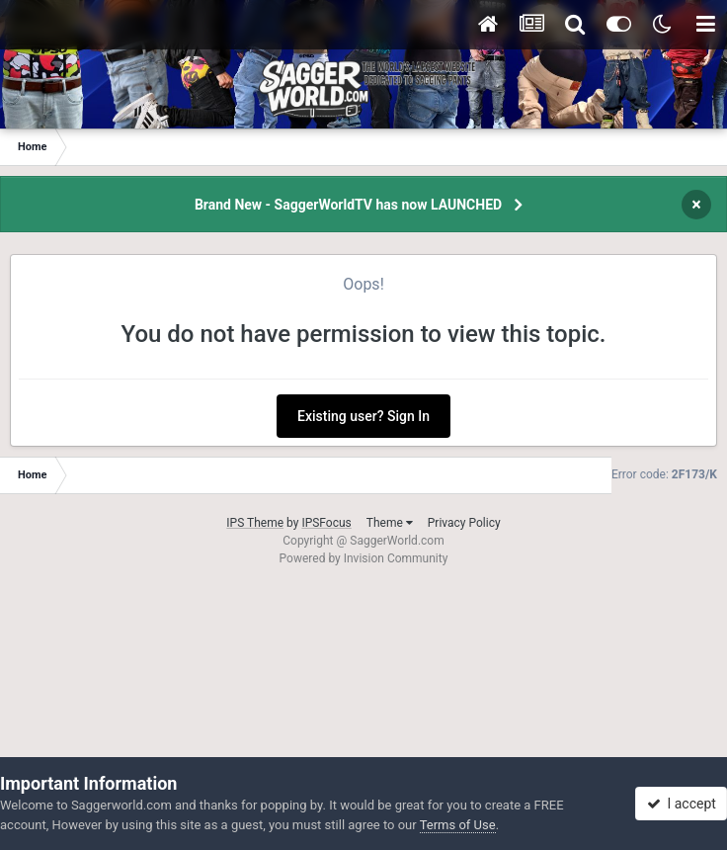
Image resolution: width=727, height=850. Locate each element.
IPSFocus (326, 523)
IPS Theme (254, 523)
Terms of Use (458, 824)
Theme (389, 523)
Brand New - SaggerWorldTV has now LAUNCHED (348, 204)
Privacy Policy (464, 523)
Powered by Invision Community (364, 558)
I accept (681, 803)
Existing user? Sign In (363, 416)
